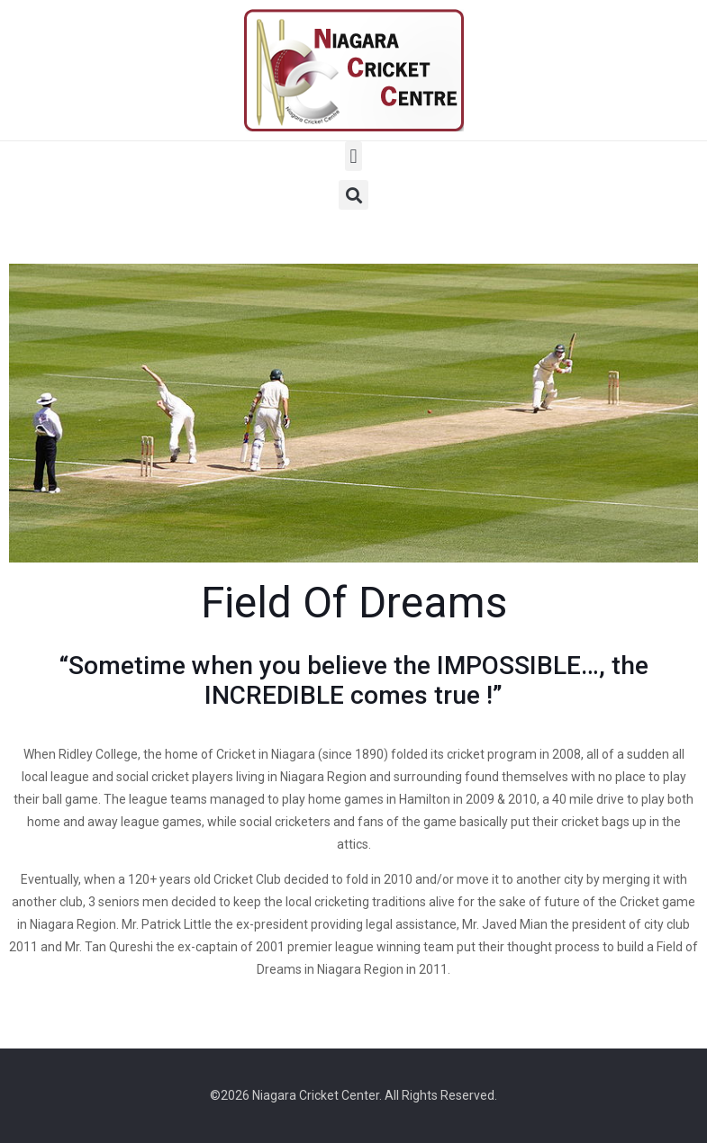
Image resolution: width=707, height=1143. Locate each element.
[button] (353, 156)
